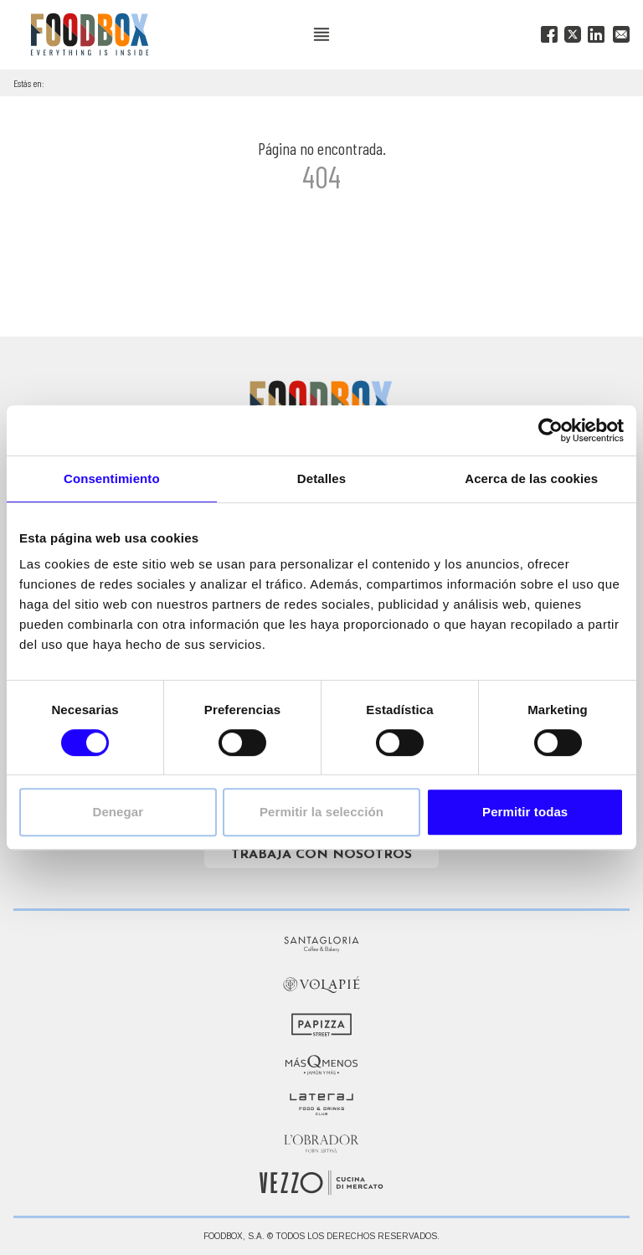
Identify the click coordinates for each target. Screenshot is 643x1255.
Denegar (117, 812)
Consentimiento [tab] (112, 478)
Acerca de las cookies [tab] (531, 478)
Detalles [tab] (321, 478)
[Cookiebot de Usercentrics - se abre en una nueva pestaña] (550, 430)
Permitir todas (525, 812)
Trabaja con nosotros (321, 855)
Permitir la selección (321, 812)
